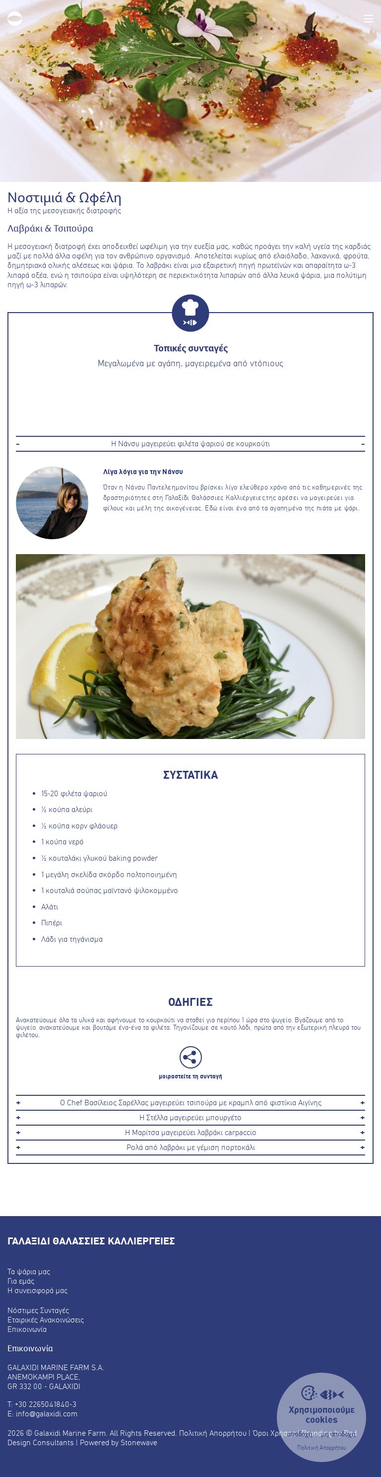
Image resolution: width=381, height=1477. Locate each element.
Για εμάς (20, 1281)
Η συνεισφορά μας (37, 1290)
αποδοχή (300, 1434)
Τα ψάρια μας (28, 1271)
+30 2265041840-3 (45, 1404)
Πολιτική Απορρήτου (321, 1447)
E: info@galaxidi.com (42, 1413)
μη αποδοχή (338, 1434)
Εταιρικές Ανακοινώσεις (45, 1319)
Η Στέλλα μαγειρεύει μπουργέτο (190, 1118)
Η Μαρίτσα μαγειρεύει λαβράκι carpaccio (190, 1133)
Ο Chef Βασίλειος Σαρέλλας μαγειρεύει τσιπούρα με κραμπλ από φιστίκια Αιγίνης (190, 1103)
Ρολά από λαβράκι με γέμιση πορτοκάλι (191, 1147)
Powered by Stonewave (118, 1442)
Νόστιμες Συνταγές (38, 1310)
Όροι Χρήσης (274, 1433)
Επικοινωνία (27, 1329)
